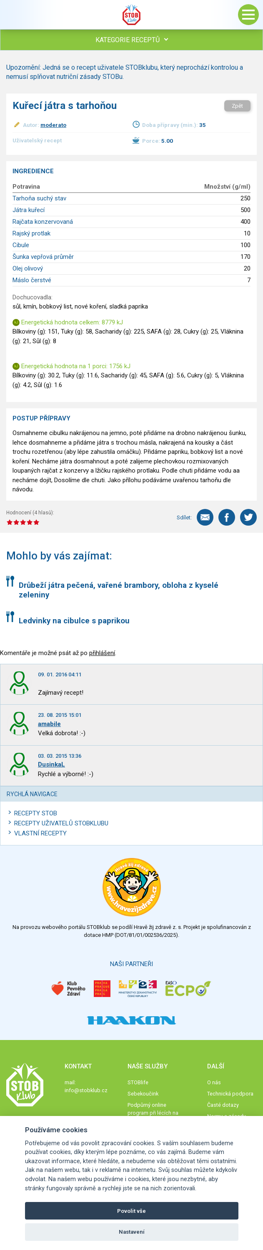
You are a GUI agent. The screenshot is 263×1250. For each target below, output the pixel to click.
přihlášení (102, 653)
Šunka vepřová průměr (43, 257)
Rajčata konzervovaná (43, 221)
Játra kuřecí (29, 210)
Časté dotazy (223, 1105)
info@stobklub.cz (86, 1090)
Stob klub (132, 14)
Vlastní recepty (40, 833)
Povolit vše (131, 1211)
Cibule (21, 245)
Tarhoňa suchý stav (39, 198)
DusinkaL (51, 764)
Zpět (237, 106)
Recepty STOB (35, 813)
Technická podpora (230, 1094)
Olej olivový (28, 268)
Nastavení (132, 1232)
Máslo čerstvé (32, 280)
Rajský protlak (31, 233)
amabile (49, 724)
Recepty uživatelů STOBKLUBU (61, 823)
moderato (53, 124)
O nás (214, 1082)
